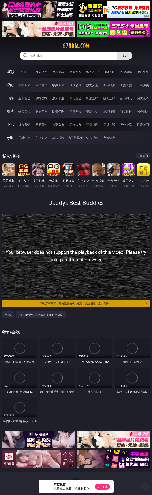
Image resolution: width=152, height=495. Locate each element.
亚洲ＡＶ (24, 85)
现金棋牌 (126, 72)
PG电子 (24, 72)
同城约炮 (24, 138)
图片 (10, 111)
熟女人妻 (92, 85)
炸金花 (109, 72)
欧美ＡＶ (58, 85)
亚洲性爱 (24, 98)
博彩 (10, 71)
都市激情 (24, 124)
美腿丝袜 (92, 111)
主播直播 (126, 85)
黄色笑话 (126, 124)
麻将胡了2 (92, 72)
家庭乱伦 (41, 124)
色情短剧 (109, 138)
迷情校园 (92, 124)
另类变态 (143, 98)
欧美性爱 (75, 98)
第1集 (8, 314)
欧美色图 (58, 111)
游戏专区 (75, 72)
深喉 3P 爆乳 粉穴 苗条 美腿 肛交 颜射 (41, 314)
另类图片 (143, 111)
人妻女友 (58, 124)
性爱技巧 (143, 124)
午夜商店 (41, 138)
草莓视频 (58, 138)
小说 (10, 124)
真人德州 (41, 72)
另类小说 (109, 124)
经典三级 (109, 98)
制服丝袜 (92, 98)
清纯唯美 (109, 111)
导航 (10, 137)
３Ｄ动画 (75, 85)
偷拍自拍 (41, 98)
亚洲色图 (41, 111)
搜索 (125, 56)
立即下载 (102, 486)
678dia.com (75, 46)
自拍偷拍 (41, 85)
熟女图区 (126, 111)
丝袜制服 (109, 85)
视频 (10, 84)
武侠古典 (75, 124)
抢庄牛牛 (143, 72)
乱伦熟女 (126, 98)
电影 (10, 98)
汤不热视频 (75, 138)
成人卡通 (58, 98)
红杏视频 (92, 138)
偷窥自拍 (24, 111)
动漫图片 (75, 111)
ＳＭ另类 (143, 85)
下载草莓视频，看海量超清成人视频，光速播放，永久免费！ (94, 303)
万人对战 (58, 72)
